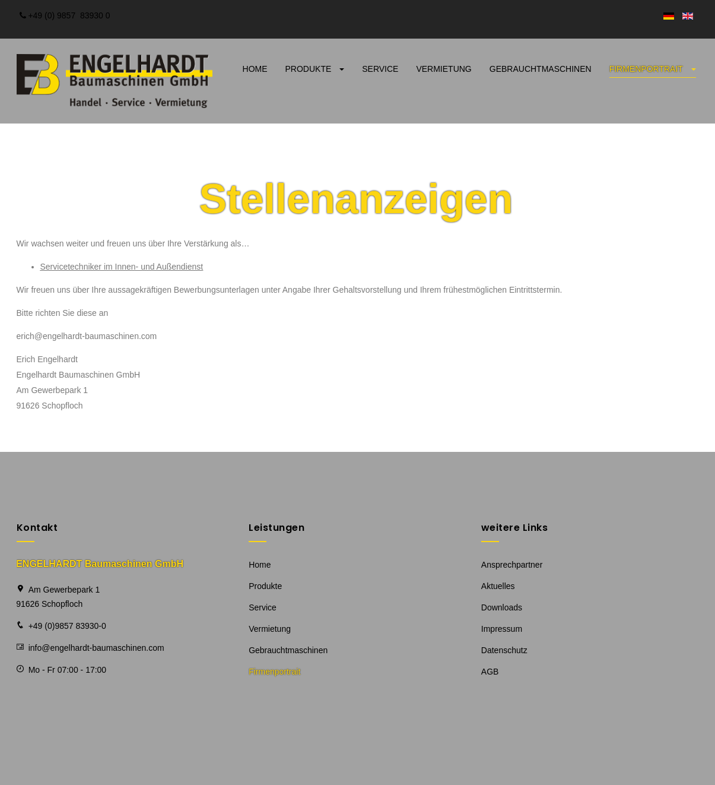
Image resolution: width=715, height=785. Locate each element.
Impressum (501, 629)
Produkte (315, 69)
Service (380, 69)
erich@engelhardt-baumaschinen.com (87, 336)
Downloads (501, 607)
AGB (490, 671)
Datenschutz (504, 650)
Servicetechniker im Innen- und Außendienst (122, 266)
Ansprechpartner (512, 564)
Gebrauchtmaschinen (541, 69)
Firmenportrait (652, 69)
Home (255, 69)
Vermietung (443, 69)
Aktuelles (498, 586)
